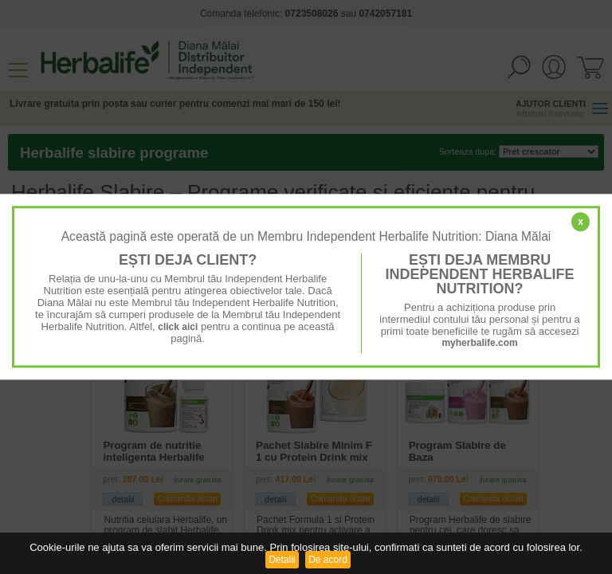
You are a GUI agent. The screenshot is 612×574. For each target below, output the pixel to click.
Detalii (282, 559)
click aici (178, 326)
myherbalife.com (479, 342)
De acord (327, 559)
